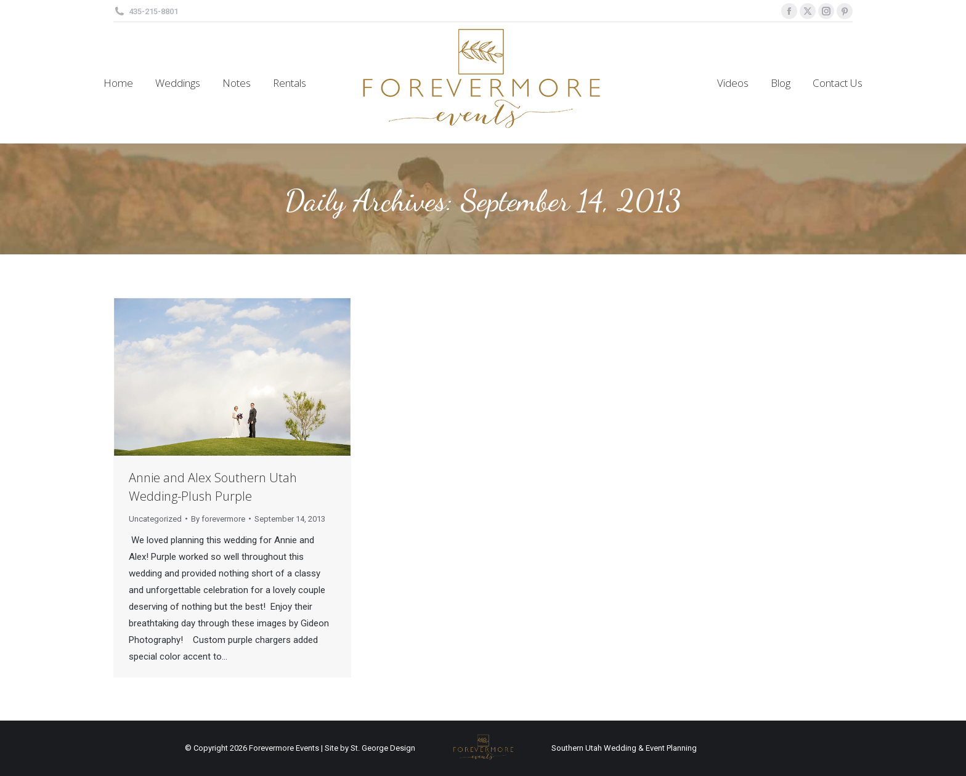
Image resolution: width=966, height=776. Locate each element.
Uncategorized (155, 518)
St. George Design (383, 748)
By (218, 518)
